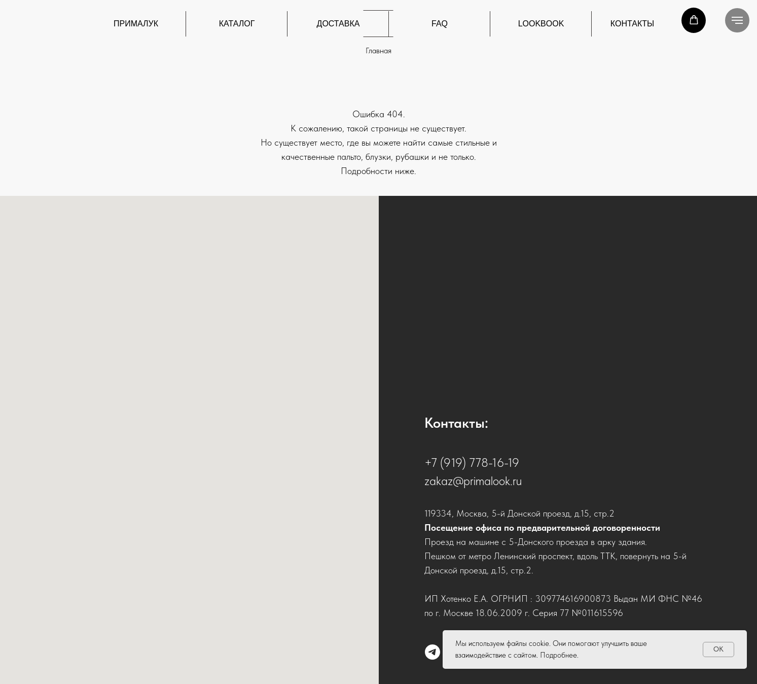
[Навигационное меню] (737, 20)
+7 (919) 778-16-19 (471, 462)
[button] (694, 20)
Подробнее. (559, 655)
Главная (378, 50)
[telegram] (432, 652)
